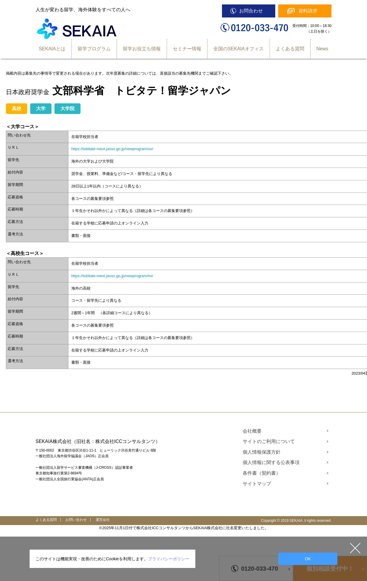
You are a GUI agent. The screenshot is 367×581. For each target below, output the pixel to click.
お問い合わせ (76, 520)
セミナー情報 (187, 48)
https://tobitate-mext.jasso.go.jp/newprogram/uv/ (112, 149)
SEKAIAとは (52, 48)
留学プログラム (94, 48)
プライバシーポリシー (168, 558)
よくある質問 (290, 48)
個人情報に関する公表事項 (271, 462)
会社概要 (252, 431)
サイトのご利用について (269, 441)
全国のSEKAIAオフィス (238, 48)
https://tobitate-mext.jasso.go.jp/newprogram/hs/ (112, 276)
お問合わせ (251, 10)
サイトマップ (257, 483)
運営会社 (103, 520)
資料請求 (307, 10)
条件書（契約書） (262, 473)
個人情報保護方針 (262, 452)
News (322, 48)
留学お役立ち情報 (142, 48)
